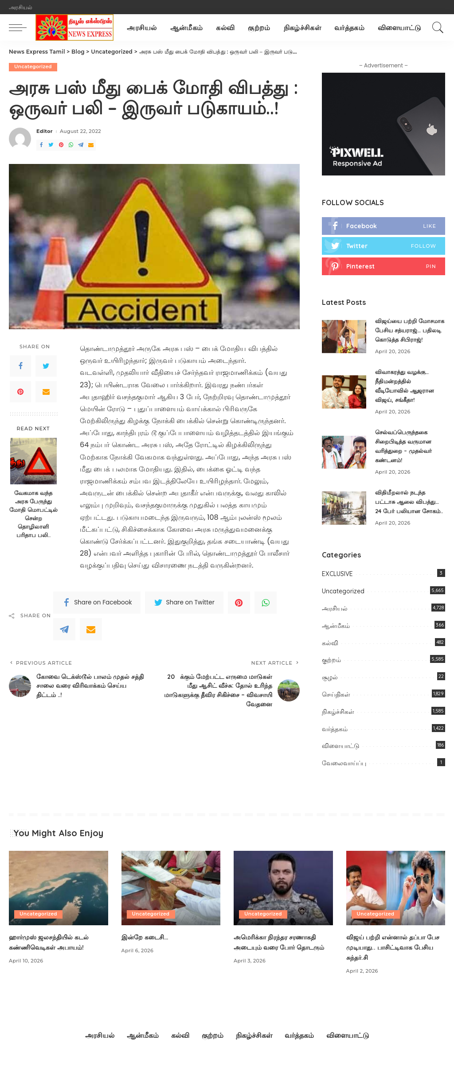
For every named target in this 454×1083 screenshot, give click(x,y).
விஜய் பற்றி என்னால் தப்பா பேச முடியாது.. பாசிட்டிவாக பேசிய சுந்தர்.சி (392, 966)
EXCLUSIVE (337, 594)
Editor (44, 131)
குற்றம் (331, 680)
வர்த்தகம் (335, 748)
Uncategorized (33, 67)
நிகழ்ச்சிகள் (338, 731)
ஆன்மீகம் (336, 645)
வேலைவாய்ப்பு (344, 783)
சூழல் (330, 697)
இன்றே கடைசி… (147, 956)
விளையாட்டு (341, 766)
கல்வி (330, 662)
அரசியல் (335, 628)
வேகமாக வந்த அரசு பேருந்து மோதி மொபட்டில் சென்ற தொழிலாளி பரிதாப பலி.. (33, 514)
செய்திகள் (336, 714)
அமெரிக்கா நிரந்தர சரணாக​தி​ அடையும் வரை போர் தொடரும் (280, 966)
